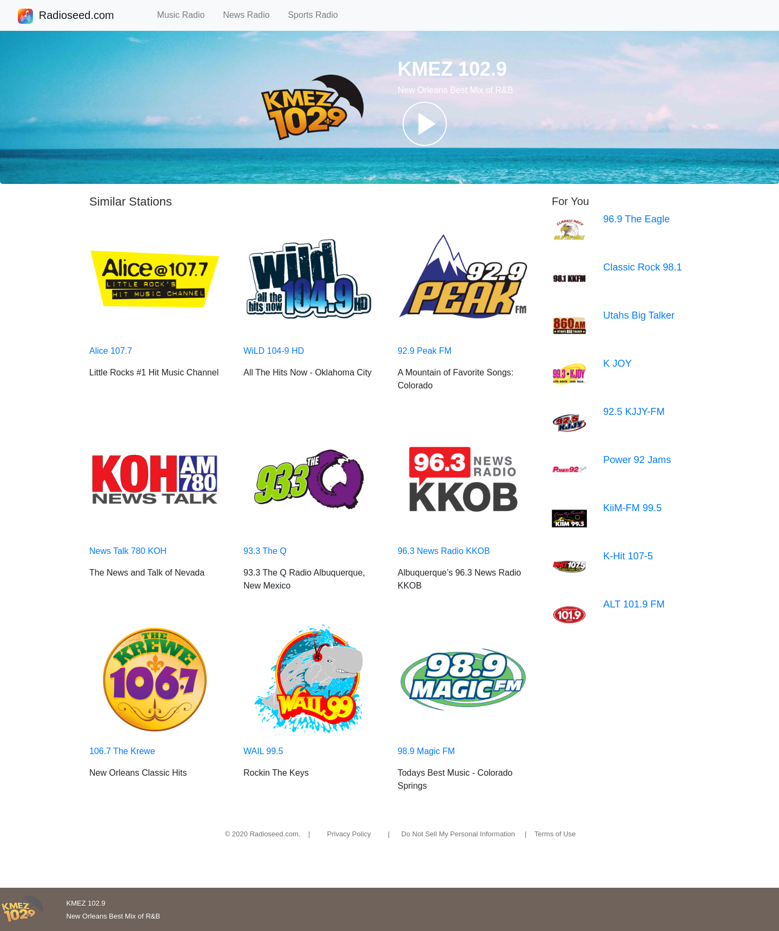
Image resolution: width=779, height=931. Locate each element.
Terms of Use (555, 834)
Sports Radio (317, 14)
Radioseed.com (76, 16)
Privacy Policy (349, 834)
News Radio (251, 14)
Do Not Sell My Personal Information (458, 834)
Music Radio (185, 14)
